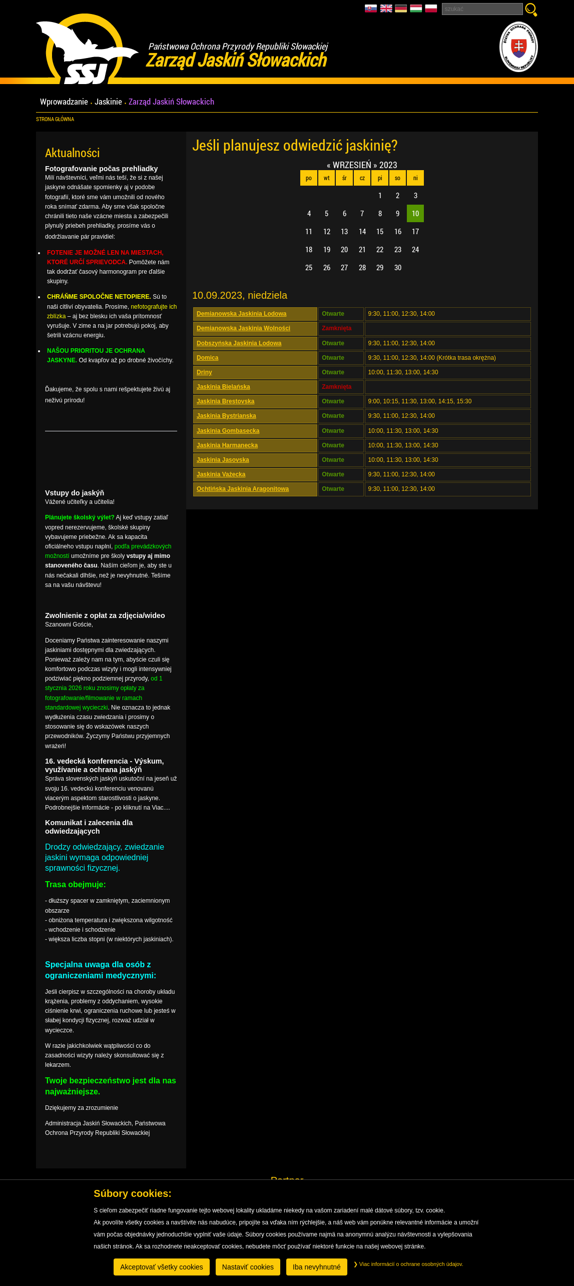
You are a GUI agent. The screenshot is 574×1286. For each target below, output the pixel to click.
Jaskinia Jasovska (223, 459)
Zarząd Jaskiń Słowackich (171, 102)
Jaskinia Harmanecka (227, 445)
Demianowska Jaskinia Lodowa (241, 313)
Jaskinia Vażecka (221, 474)
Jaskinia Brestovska (225, 401)
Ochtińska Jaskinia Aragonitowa (243, 488)
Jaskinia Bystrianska (226, 415)
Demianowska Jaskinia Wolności (243, 328)
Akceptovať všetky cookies (161, 1267)
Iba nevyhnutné (317, 1267)
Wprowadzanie (64, 102)
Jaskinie (108, 102)
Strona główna (55, 119)
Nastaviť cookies (248, 1267)
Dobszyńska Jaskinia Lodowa (239, 343)
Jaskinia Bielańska (223, 386)
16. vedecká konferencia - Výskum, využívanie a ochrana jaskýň (104, 765)
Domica (207, 357)
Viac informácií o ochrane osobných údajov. (408, 1264)
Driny (204, 372)
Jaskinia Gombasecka (228, 430)
